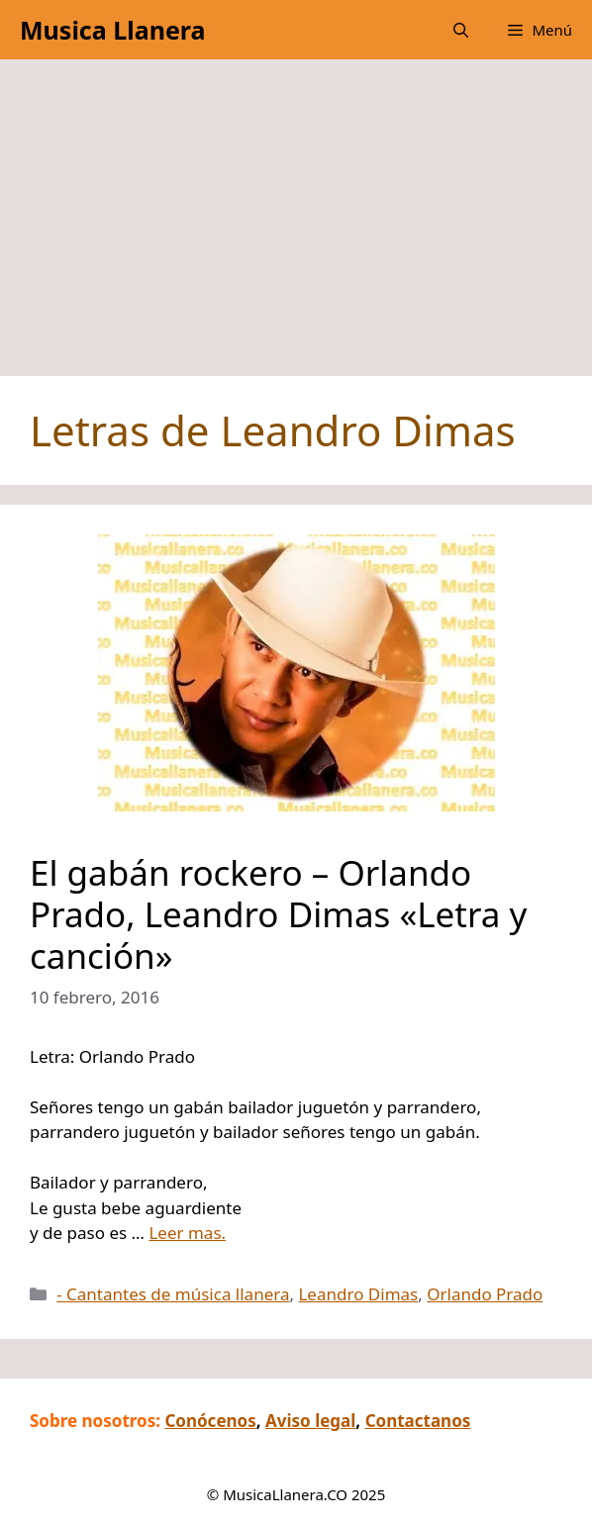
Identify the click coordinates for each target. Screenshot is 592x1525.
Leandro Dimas (358, 1294)
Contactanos (418, 1420)
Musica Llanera (112, 30)
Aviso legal (310, 1420)
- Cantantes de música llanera (172, 1294)
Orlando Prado (485, 1294)
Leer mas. (187, 1232)
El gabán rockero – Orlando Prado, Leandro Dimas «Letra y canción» (278, 914)
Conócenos (209, 1420)
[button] (461, 29)
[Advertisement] (296, 227)
